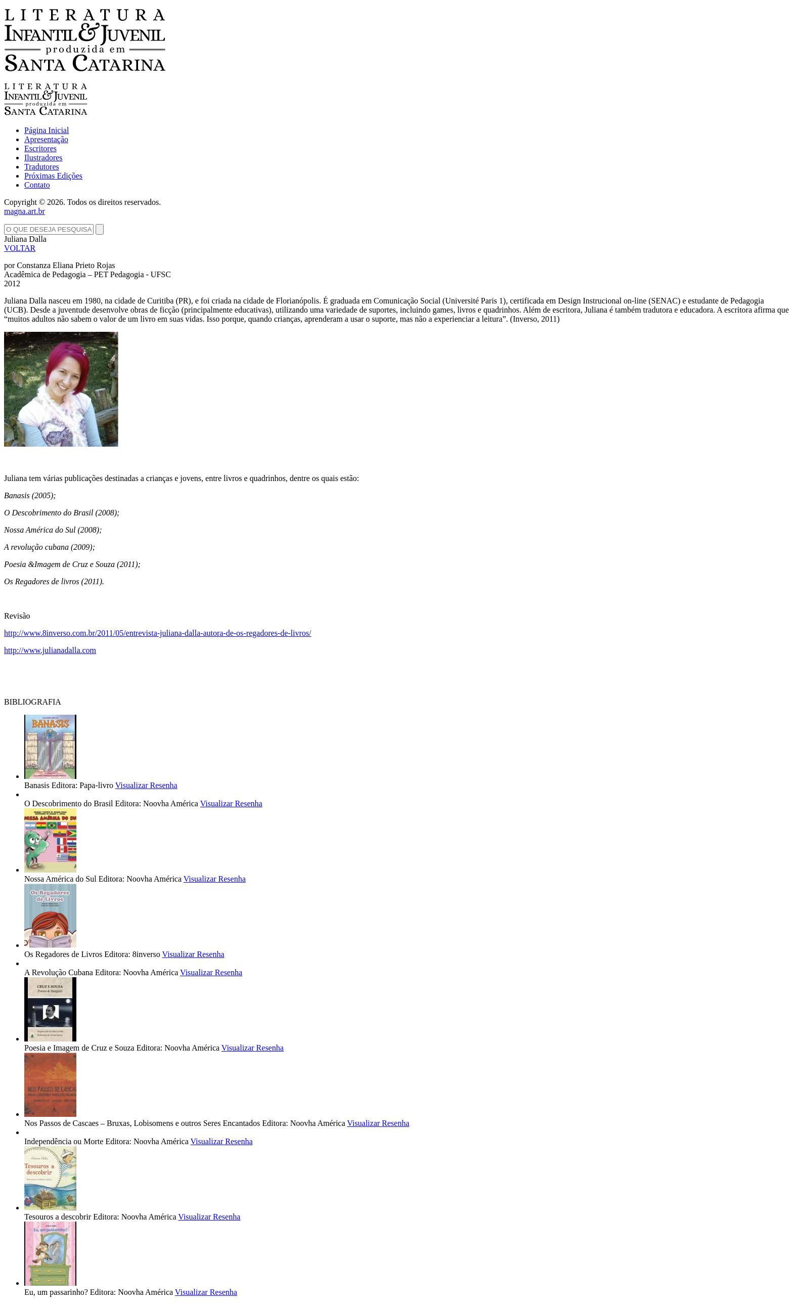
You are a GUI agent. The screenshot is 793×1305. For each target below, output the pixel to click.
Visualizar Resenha (146, 785)
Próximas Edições (53, 175)
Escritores (40, 148)
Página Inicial (46, 130)
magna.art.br (24, 211)
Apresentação (46, 139)
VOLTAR (19, 248)
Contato (37, 185)
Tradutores (41, 166)
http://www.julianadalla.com (50, 650)
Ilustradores (43, 157)
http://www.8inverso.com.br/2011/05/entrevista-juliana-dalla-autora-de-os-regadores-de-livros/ (158, 633)
